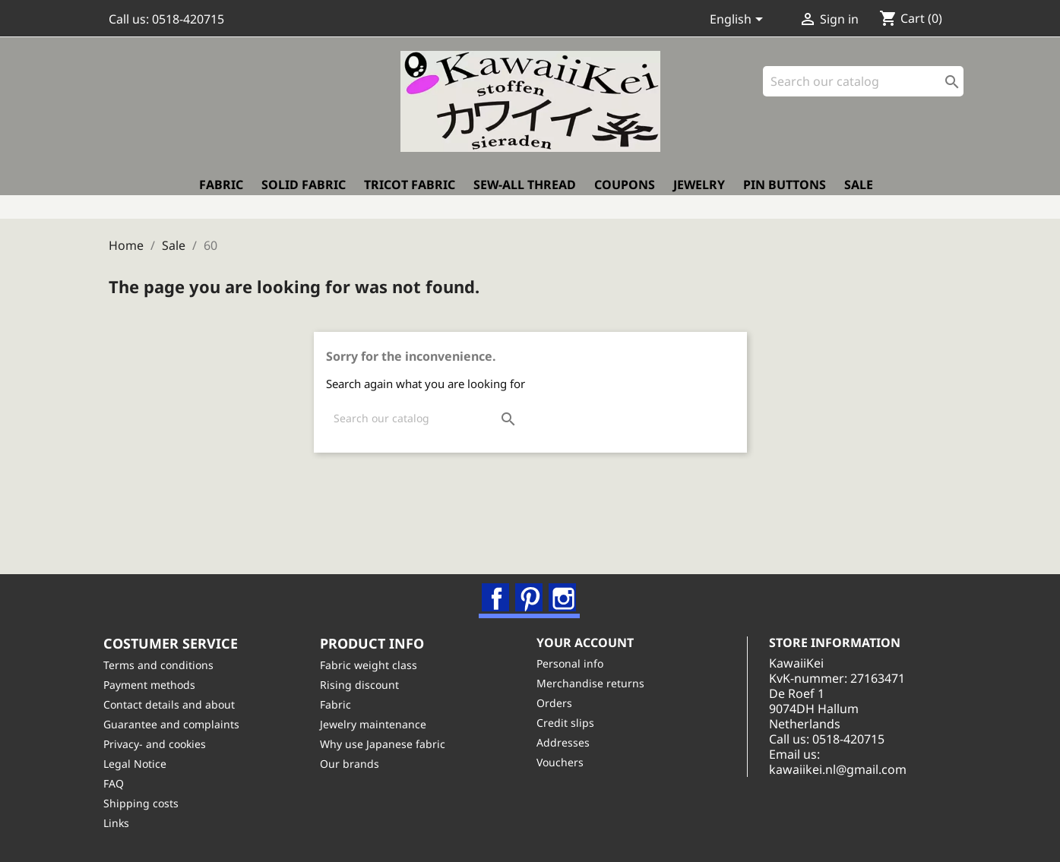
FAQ (119, 783)
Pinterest (531, 589)
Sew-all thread (524, 195)
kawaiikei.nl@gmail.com (853, 769)
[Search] (863, 91)
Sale (858, 195)
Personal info (575, 663)
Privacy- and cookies (160, 744)
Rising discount (364, 684)
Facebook (498, 589)
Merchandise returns (596, 683)
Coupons (624, 195)
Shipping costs (146, 803)
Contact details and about (174, 704)
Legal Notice (140, 763)
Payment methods (155, 684)
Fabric (221, 195)
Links (121, 823)
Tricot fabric (409, 195)
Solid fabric (303, 195)
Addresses (568, 742)
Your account (590, 641)
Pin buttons (784, 195)
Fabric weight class (373, 665)
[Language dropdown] (739, 20)
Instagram (564, 589)
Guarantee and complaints (177, 724)
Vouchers (565, 762)
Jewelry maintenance (378, 724)
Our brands (354, 763)
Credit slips (571, 722)
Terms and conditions (164, 665)
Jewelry (699, 195)
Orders (559, 703)
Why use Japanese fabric (388, 744)
